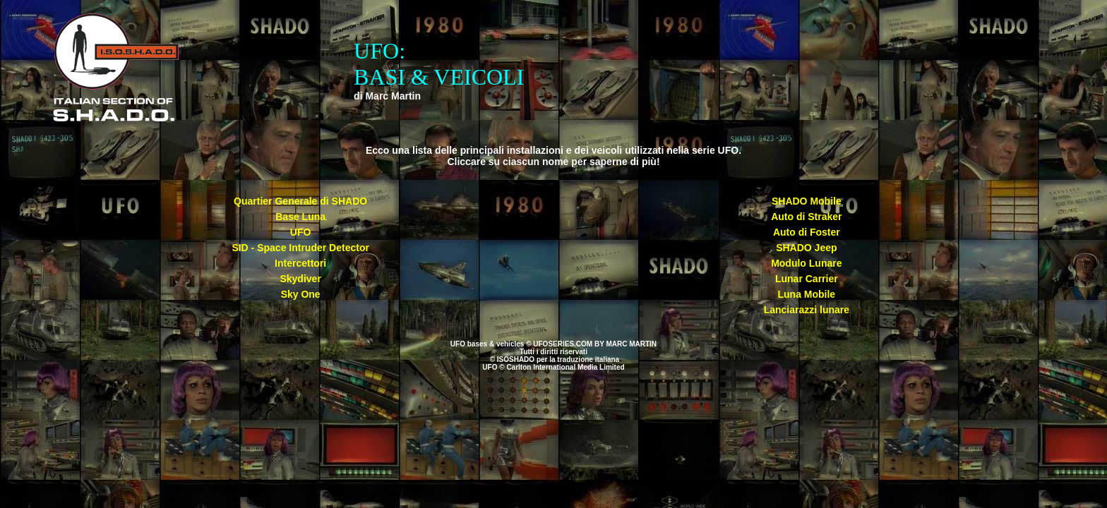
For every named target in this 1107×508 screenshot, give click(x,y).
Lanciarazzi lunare (806, 309)
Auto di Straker (806, 216)
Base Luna (300, 216)
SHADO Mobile (807, 201)
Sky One (301, 294)
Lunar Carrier (806, 278)
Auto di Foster (806, 232)
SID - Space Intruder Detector (300, 247)
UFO (300, 232)
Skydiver (300, 278)
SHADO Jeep (806, 247)
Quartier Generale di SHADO (300, 201)
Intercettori (300, 263)
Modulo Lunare (806, 263)
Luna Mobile (806, 294)
